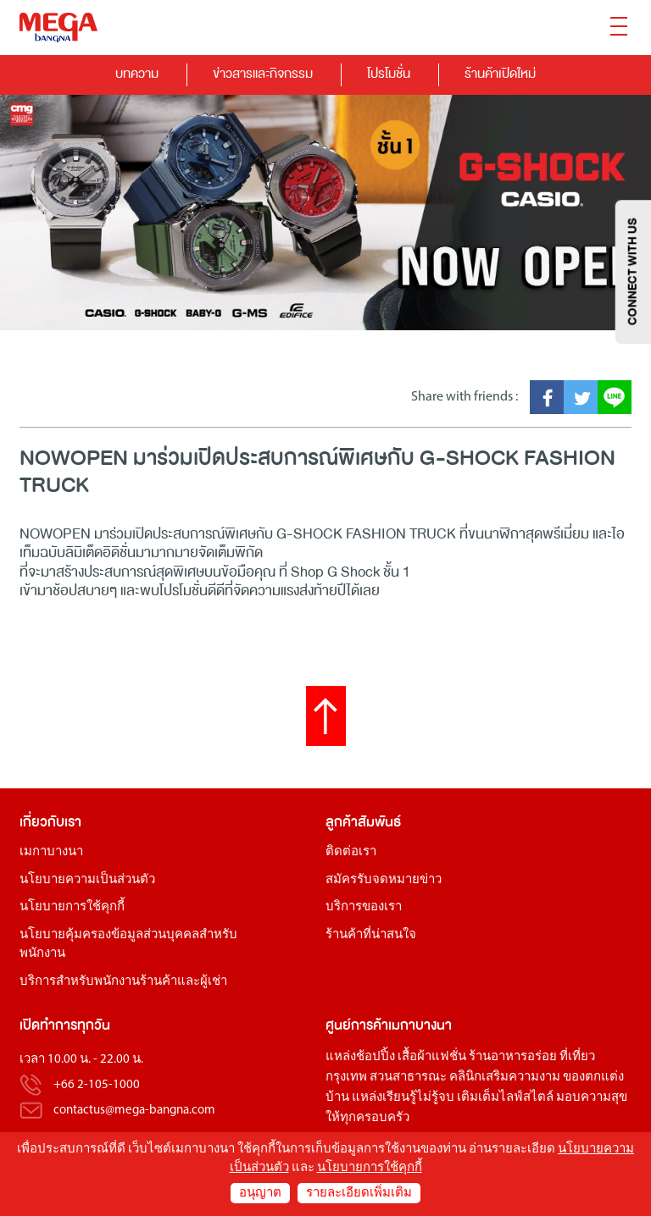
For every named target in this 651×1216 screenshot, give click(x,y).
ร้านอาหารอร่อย (513, 1057)
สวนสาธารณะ (408, 1077)
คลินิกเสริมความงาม (504, 1077)
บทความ (137, 73)
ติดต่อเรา (351, 852)
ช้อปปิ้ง (375, 1057)
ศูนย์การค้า (357, 1025)
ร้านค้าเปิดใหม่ (500, 73)
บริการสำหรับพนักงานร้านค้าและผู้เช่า (123, 982)
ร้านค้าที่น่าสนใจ (371, 935)
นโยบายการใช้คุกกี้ (72, 907)
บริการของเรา (364, 907)
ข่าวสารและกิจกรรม (263, 73)
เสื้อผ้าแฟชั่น (432, 1057)
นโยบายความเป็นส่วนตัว (87, 880)
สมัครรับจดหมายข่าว (384, 880)
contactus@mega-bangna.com (134, 1110)
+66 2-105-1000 (96, 1085)
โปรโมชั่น (388, 73)
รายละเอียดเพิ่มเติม (359, 1193)
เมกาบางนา (51, 852)
